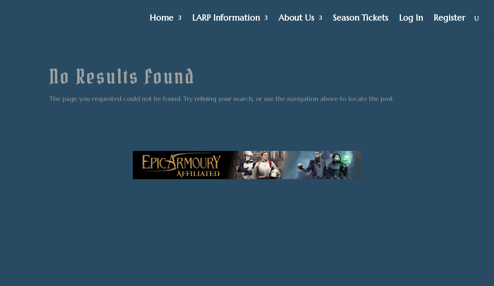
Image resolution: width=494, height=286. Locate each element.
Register (449, 19)
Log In (411, 19)
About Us (296, 19)
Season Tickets (360, 19)
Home (161, 19)
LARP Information (226, 19)
